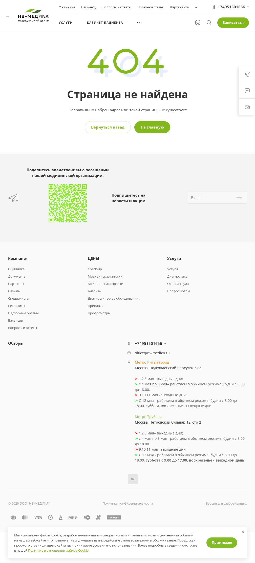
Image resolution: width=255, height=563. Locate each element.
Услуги (174, 258)
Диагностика (177, 276)
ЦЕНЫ (93, 258)
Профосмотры (99, 313)
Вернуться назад (107, 127)
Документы (17, 276)
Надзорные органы (23, 313)
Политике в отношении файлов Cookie (58, 550)
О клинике (16, 269)
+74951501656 (231, 6)
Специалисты (18, 298)
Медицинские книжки (105, 276)
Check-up (95, 269)
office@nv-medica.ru (152, 352)
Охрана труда (178, 283)
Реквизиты (16, 305)
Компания (18, 258)
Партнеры (16, 283)
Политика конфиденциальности (127, 503)
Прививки (95, 305)
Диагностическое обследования (113, 298)
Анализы (94, 291)
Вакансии (15, 320)
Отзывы (14, 291)
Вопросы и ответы (22, 327)
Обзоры (16, 343)
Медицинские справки (105, 283)
